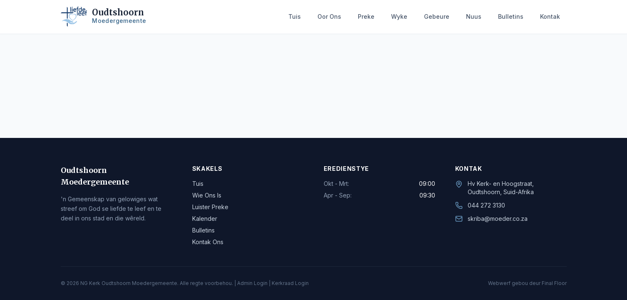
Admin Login (252, 283)
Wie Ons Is (206, 195)
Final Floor (554, 283)
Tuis (294, 16)
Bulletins (510, 16)
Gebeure (436, 16)
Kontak (550, 16)
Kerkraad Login (290, 283)
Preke (366, 16)
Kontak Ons (207, 241)
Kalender (204, 218)
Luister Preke (210, 206)
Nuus (473, 16)
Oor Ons (329, 16)
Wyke (399, 16)
